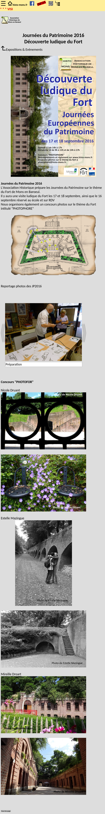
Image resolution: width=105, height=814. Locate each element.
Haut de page (6, 811)
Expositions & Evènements (21, 49)
